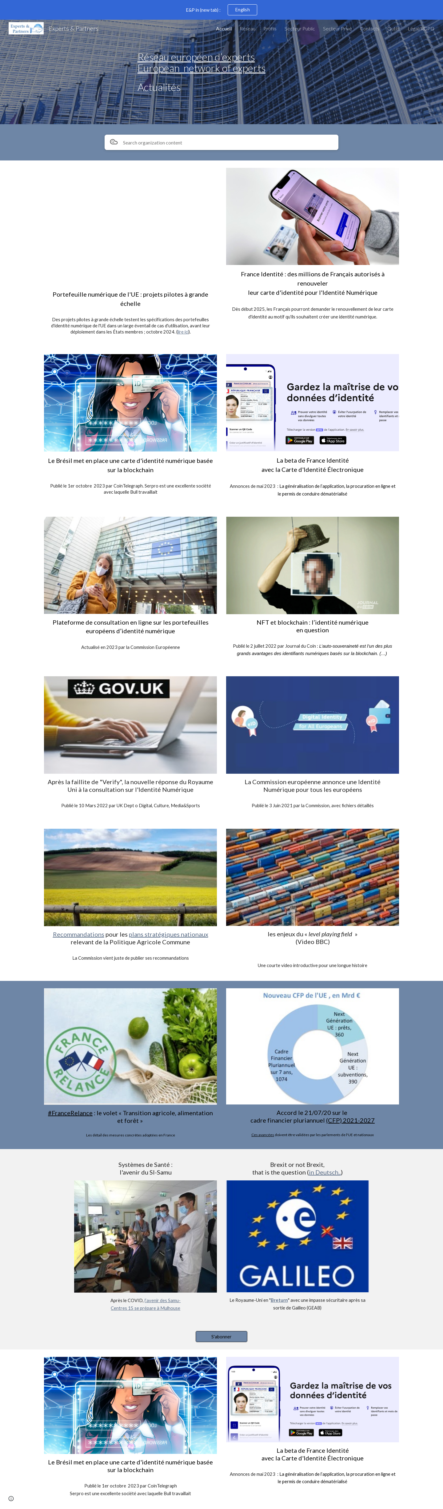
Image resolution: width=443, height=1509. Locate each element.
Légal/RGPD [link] (421, 28)
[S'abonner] (221, 1336)
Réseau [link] (247, 28)
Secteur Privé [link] (337, 28)
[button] (11, 1498)
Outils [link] (393, 28)
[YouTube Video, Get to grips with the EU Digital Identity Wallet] (130, 226)
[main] (267, 72)
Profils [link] (270, 28)
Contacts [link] (369, 28)
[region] (221, 10)
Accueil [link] (224, 28)
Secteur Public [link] (300, 28)
